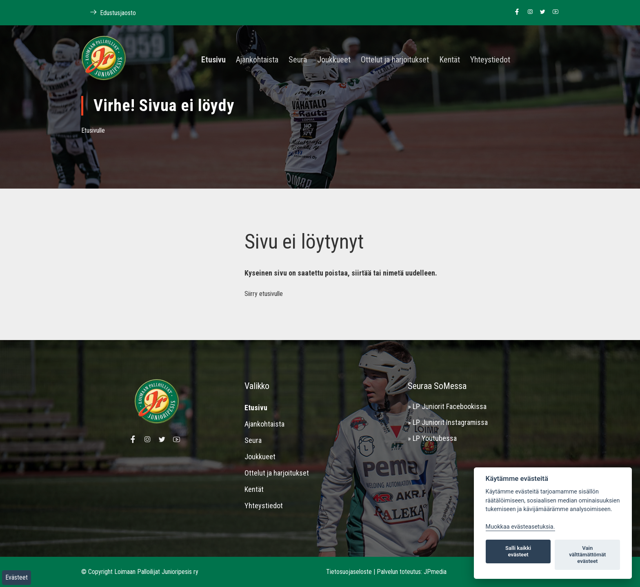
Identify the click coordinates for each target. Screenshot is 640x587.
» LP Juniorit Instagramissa (448, 422)
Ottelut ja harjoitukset (395, 60)
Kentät (449, 60)
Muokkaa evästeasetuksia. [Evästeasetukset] (520, 526)
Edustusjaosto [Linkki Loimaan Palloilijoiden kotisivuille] (108, 12)
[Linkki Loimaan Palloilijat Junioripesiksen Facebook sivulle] (514, 12)
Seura (298, 60)
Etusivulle (93, 130)
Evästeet (16, 577)
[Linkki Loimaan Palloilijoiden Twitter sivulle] (540, 12)
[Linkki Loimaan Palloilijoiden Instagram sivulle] (527, 12)
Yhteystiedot (490, 60)
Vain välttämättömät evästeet (587, 554)
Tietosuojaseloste (349, 572)
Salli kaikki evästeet (518, 551)
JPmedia (435, 572)
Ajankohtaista (257, 60)
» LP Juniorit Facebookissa (447, 406)
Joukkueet (334, 60)
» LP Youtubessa (432, 438)
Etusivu (213, 60)
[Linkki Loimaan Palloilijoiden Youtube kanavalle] (553, 12)
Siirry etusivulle (263, 294)
